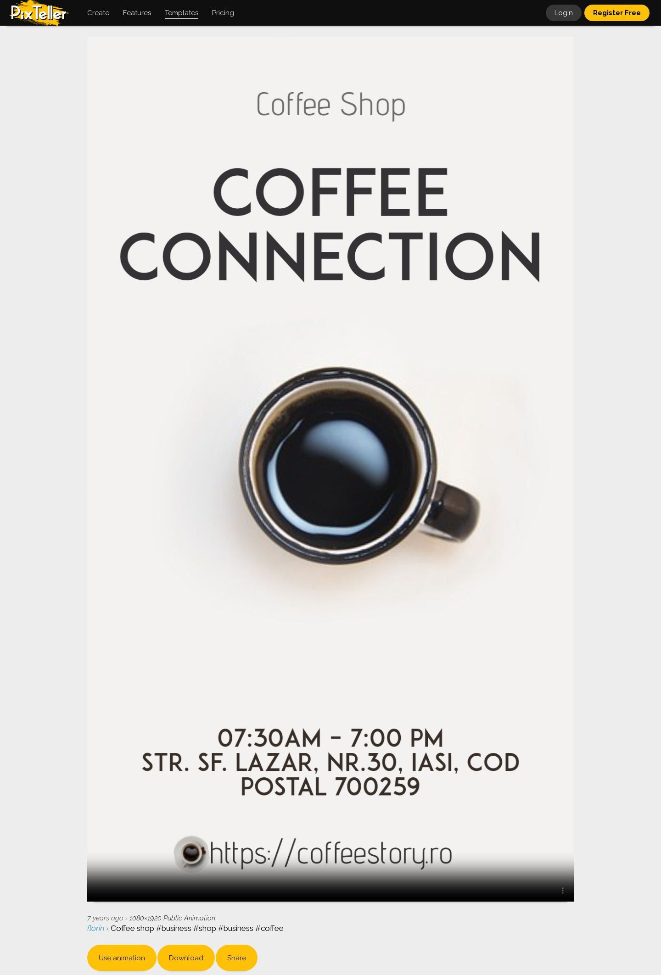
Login (564, 13)
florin (96, 928)
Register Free (617, 13)
